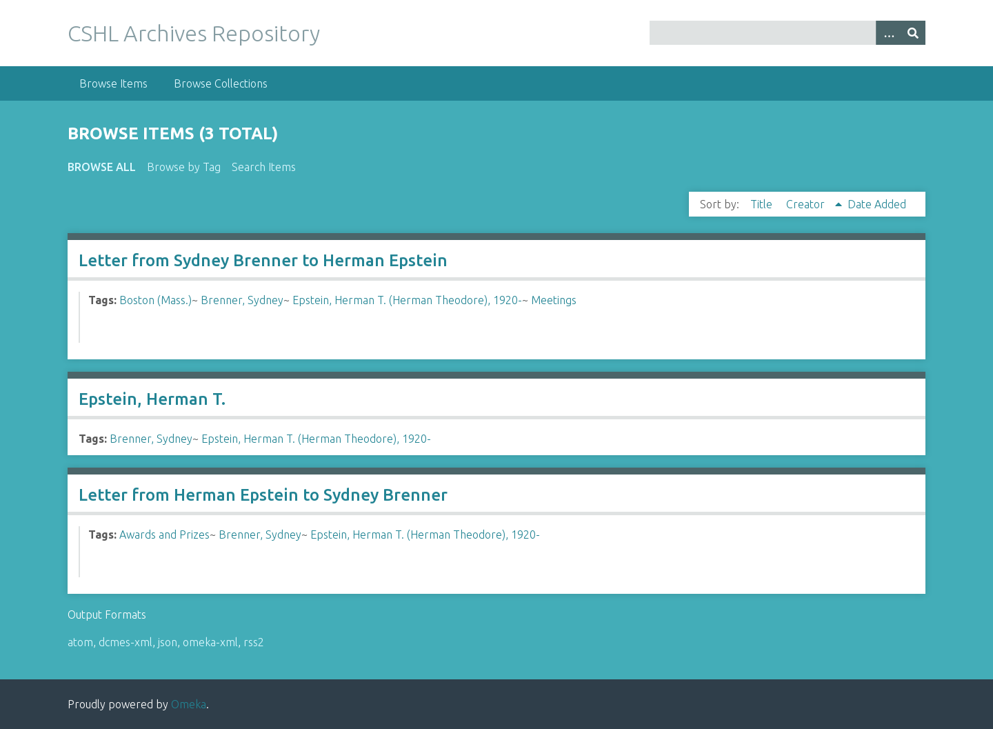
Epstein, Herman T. (152, 399)
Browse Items (113, 83)
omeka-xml (210, 642)
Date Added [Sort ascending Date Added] (876, 204)
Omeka (188, 704)
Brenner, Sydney (242, 300)
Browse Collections (221, 83)
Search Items (264, 167)
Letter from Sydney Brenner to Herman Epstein (263, 260)
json (167, 642)
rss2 (253, 642)
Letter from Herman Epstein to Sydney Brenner (263, 495)
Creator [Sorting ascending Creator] (807, 204)
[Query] (788, 33)
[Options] (888, 33)
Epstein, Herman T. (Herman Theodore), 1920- (407, 300)
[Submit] (913, 33)
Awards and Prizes (164, 534)
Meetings (553, 300)
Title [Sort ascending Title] (762, 204)
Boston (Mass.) (155, 300)
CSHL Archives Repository (194, 33)
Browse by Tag (184, 167)
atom (80, 642)
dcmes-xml (125, 642)
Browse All (102, 167)
